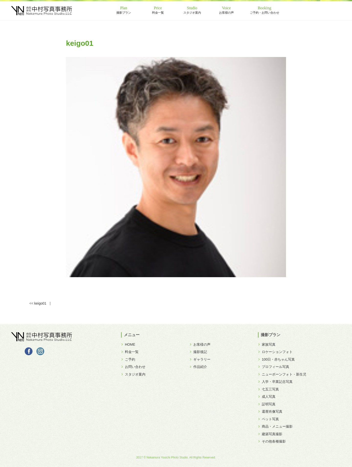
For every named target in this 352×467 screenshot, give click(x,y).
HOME (128, 344)
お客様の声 (226, 12)
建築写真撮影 (270, 434)
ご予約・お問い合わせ (264, 12)
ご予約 (128, 359)
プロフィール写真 (273, 367)
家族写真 (266, 344)
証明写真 (266, 404)
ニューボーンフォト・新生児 (282, 374)
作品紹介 (198, 367)
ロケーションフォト (275, 352)
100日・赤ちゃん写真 (276, 359)
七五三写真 (268, 389)
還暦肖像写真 (270, 411)
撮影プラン (123, 12)
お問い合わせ (133, 367)
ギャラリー (199, 359)
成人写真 (266, 397)
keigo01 (40, 303)
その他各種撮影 (272, 441)
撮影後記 (198, 352)
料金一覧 (158, 12)
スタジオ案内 (192, 12)
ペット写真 (268, 419)
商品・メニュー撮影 (275, 426)
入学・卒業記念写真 (275, 382)
